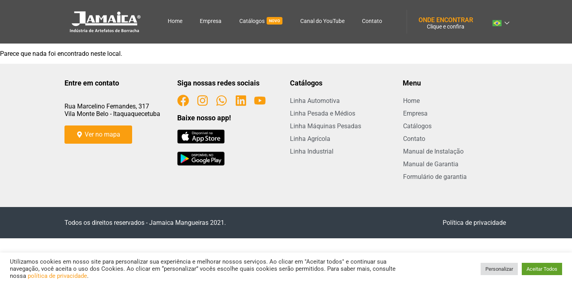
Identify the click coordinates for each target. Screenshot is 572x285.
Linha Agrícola (310, 138)
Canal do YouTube (322, 21)
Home (175, 21)
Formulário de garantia (435, 176)
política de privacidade (57, 275)
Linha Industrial (311, 151)
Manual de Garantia (430, 164)
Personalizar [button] (499, 269)
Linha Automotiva (315, 100)
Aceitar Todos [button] (542, 269)
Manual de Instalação (433, 151)
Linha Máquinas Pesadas (325, 126)
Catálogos (260, 21)
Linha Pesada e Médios (322, 113)
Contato (372, 21)
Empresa (211, 21)
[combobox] (500, 21)
